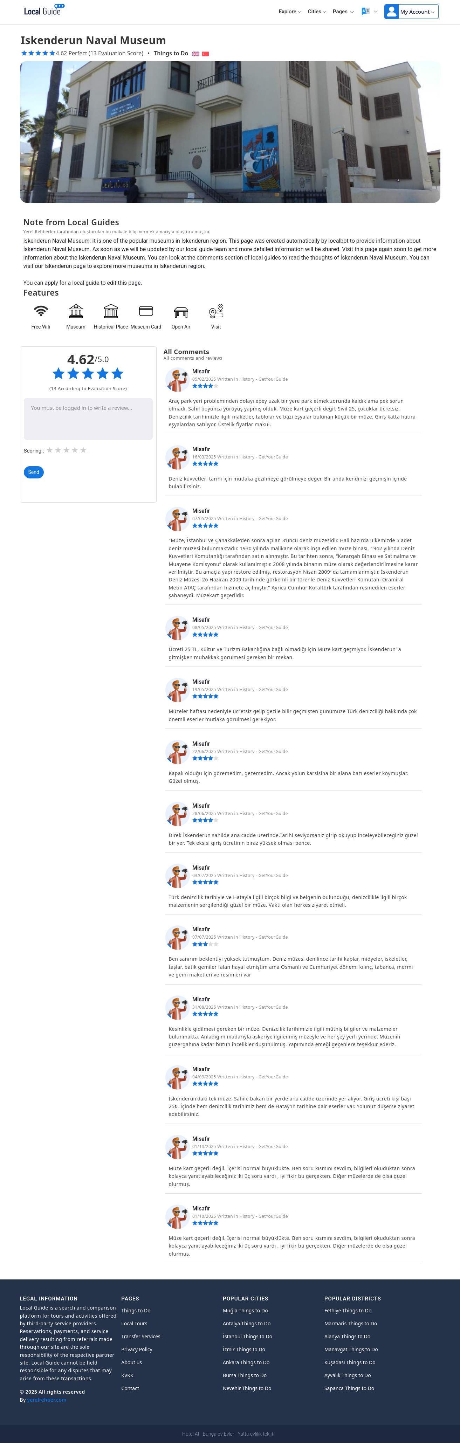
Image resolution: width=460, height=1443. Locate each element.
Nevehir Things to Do (247, 1388)
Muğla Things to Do (245, 1310)
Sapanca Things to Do (349, 1388)
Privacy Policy (136, 1349)
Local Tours (134, 1323)
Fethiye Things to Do (348, 1310)
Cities (317, 11)
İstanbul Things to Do (247, 1336)
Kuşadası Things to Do (350, 1362)
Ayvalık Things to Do (347, 1375)
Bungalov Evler (218, 1434)
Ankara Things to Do (246, 1362)
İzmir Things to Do (244, 1349)
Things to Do (171, 53)
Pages (343, 11)
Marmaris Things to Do (350, 1323)
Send (33, 472)
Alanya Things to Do (347, 1336)
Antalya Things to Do (246, 1323)
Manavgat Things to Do (351, 1349)
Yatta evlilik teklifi (256, 1434)
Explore (290, 11)
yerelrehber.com (47, 1399)
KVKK (127, 1375)
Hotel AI (190, 1434)
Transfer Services (140, 1336)
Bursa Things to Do (245, 1375)
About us (131, 1362)
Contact (130, 1388)
